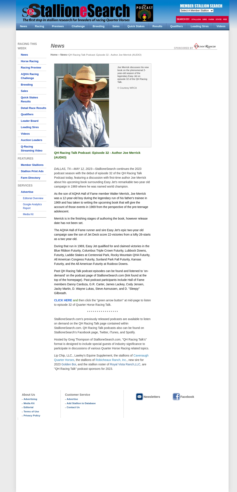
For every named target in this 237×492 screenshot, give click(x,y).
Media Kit (28, 214)
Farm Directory (30, 177)
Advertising (30, 399)
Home (54, 54)
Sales (24, 91)
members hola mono (197, 10)
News (24, 54)
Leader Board (30, 120)
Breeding (27, 84)
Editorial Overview (33, 198)
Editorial (28, 407)
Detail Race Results (33, 108)
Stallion (196, 19)
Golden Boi (68, 364)
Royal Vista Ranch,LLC (125, 364)
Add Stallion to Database (81, 403)
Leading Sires (30, 127)
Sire (204, 19)
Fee (225, 19)
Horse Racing (30, 61)
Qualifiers (27, 114)
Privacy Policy (32, 415)
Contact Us (73, 407)
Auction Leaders (31, 140)
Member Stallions (32, 164)
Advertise (27, 191)
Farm (211, 19)
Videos (25, 133)
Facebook (183, 397)
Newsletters (147, 397)
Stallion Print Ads (32, 171)
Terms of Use (31, 411)
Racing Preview (31, 67)
